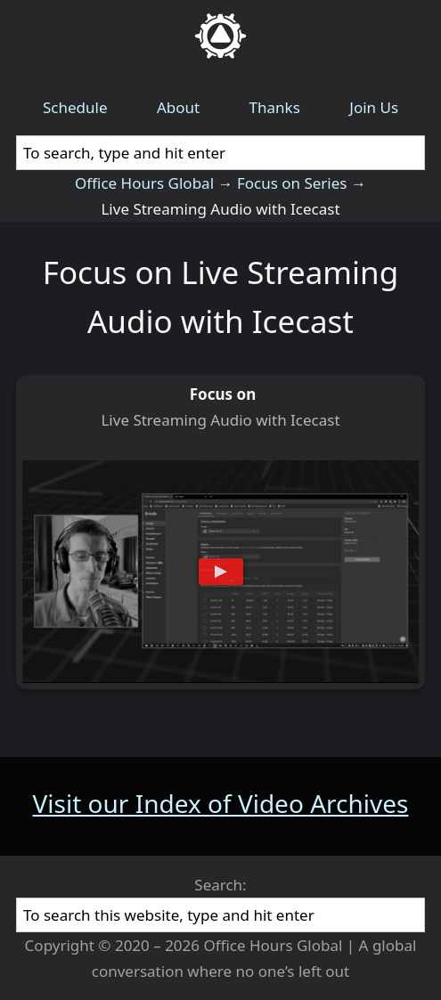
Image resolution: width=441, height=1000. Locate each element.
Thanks (274, 107)
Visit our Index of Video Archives (221, 803)
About (178, 107)
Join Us (373, 107)
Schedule (75, 107)
